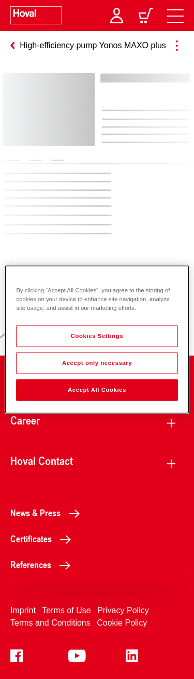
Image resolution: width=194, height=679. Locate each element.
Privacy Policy (123, 610)
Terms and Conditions (50, 622)
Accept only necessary (97, 363)
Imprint (23, 610)
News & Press (47, 512)
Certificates (43, 538)
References (43, 564)
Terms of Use (66, 610)
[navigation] (175, 15)
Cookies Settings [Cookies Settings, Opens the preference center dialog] (97, 336)
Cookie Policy (122, 622)
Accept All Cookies (97, 390)
